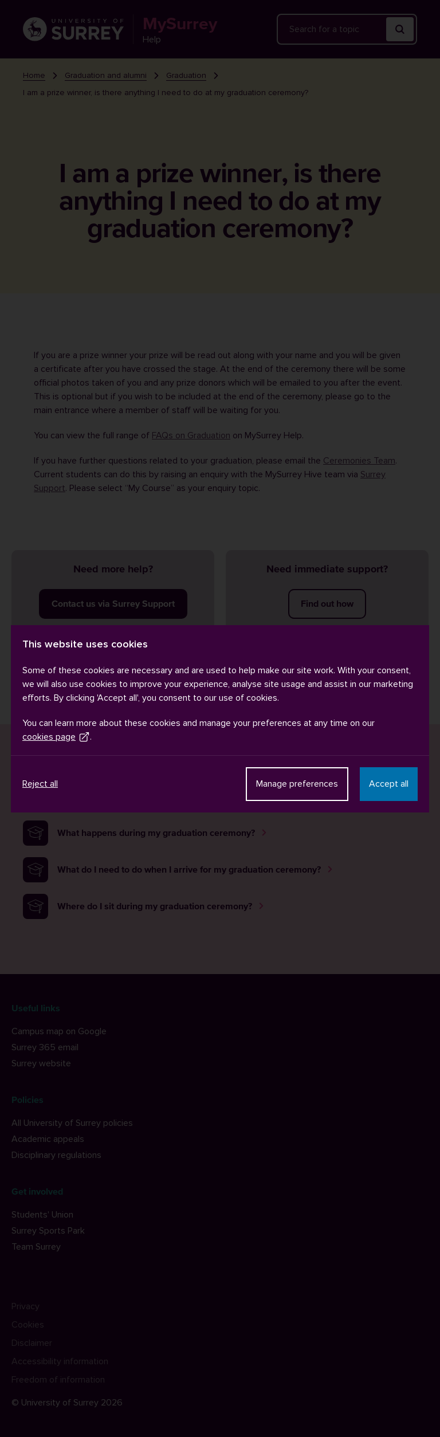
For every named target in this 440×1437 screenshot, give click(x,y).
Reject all (40, 784)
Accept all (388, 784)
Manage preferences (297, 784)
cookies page (56, 737)
